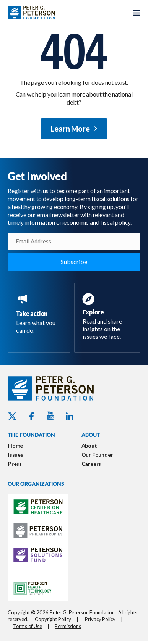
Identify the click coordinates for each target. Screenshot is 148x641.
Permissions (68, 626)
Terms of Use (27, 626)
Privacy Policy (100, 619)
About (89, 445)
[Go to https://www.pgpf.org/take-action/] (40, 314)
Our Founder (97, 454)
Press (15, 464)
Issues (15, 454)
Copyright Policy (53, 619)
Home (15, 445)
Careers (91, 464)
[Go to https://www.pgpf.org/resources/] (109, 317)
